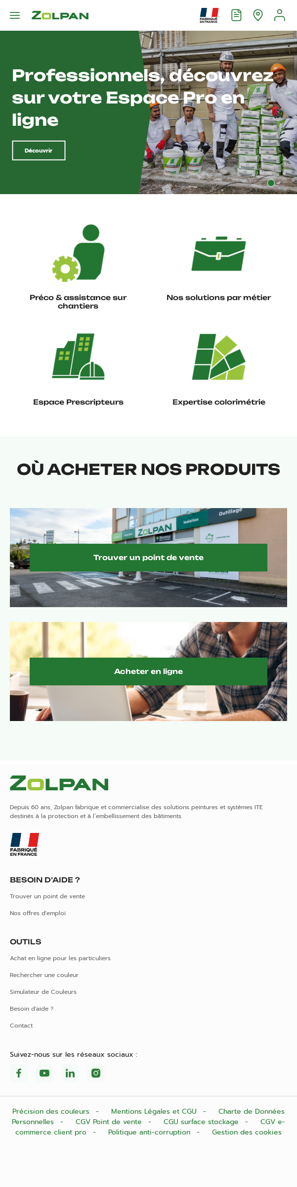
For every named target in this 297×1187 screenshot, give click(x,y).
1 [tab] (271, 183)
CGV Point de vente (110, 1122)
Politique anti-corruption (150, 1132)
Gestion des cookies (247, 1132)
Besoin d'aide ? (31, 1008)
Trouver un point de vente (148, 557)
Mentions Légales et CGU (155, 1111)
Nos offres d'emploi (38, 913)
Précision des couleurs (52, 1111)
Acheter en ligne (148, 671)
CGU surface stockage (202, 1122)
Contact (21, 1025)
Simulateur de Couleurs (43, 991)
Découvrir (38, 150)
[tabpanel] (148, 112)
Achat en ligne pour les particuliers (60, 958)
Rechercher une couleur (44, 975)
